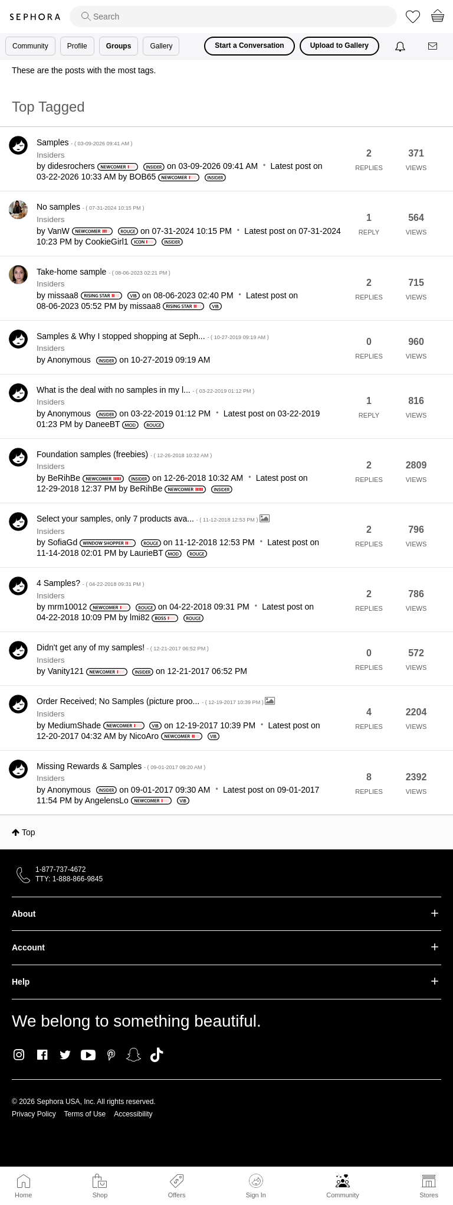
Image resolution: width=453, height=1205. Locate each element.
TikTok (156, 1055)
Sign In (256, 1186)
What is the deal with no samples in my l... (145, 390)
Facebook (42, 1055)
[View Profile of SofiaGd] (63, 542)
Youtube (88, 1055)
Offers (177, 1195)
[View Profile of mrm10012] (67, 606)
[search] (233, 16)
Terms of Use (85, 1114)
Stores (428, 1195)
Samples (85, 142)
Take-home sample (103, 271)
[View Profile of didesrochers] (71, 166)
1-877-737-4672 (60, 869)
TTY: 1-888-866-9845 (69, 879)
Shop (100, 1195)
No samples (91, 206)
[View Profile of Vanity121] (66, 671)
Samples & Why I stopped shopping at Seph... (153, 336)
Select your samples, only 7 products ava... (148, 518)
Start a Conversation (249, 45)
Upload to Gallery (339, 45)
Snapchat (133, 1055)
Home (23, 1195)
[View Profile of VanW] (59, 231)
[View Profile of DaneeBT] (103, 424)
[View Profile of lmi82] (139, 617)
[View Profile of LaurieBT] (146, 553)
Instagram (19, 1055)
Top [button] (28, 832)
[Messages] (433, 46)
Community (342, 1195)
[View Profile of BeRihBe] (64, 478)
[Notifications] (401, 46)
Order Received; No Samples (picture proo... (151, 701)
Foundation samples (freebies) (124, 454)
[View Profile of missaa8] (63, 295)
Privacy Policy (34, 1114)
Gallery (161, 46)
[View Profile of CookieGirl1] (107, 241)
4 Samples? (91, 583)
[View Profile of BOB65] (142, 176)
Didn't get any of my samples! (123, 647)
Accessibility (133, 1114)
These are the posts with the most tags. (84, 70)
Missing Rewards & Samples (121, 766)
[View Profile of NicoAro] (144, 736)
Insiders (51, 155)
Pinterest (111, 1055)
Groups (119, 46)
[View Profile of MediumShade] (74, 725)
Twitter (65, 1055)
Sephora (35, 17)
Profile (77, 46)
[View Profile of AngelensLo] (107, 800)
